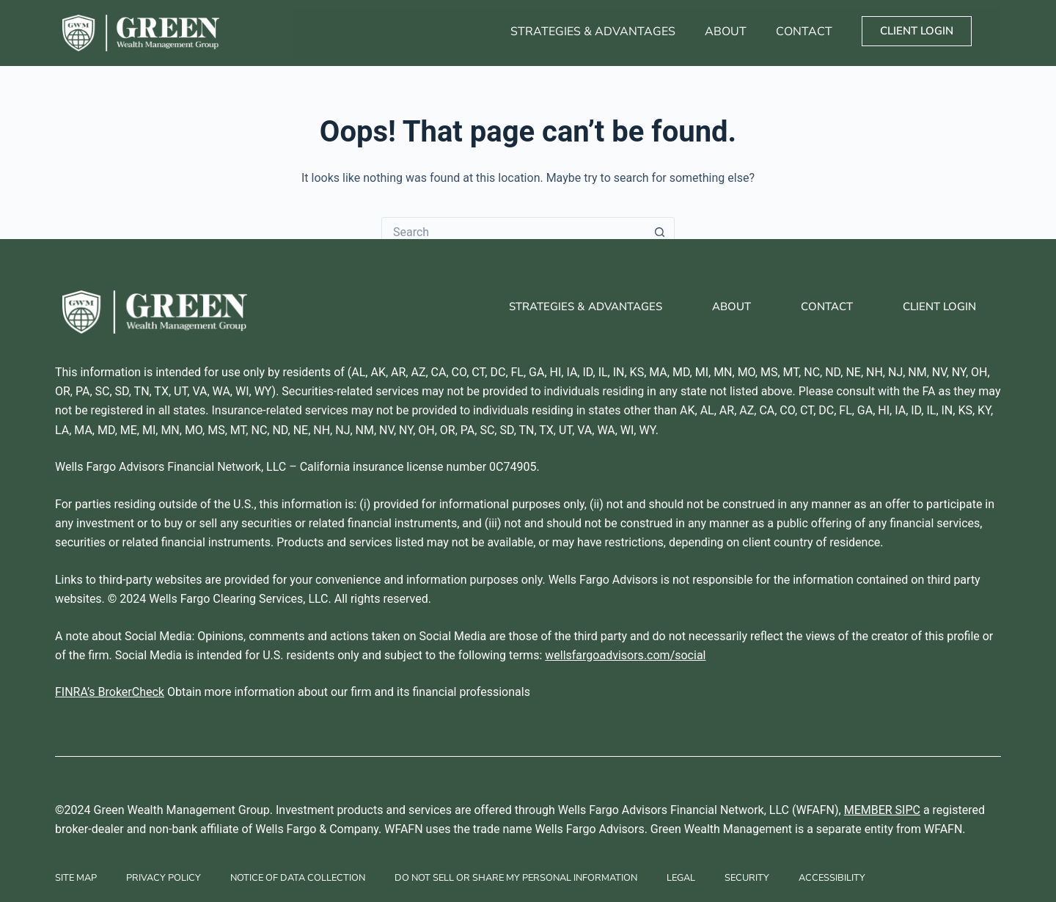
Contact (804, 31)
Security (747, 877)
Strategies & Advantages (592, 31)
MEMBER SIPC (882, 810)
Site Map (76, 877)
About (726, 31)
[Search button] (660, 231)
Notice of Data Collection (297, 877)
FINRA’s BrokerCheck (109, 692)
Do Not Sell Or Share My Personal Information (516, 877)
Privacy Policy (163, 877)
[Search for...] (513, 231)
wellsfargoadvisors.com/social (625, 655)
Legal (681, 877)
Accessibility (832, 877)
